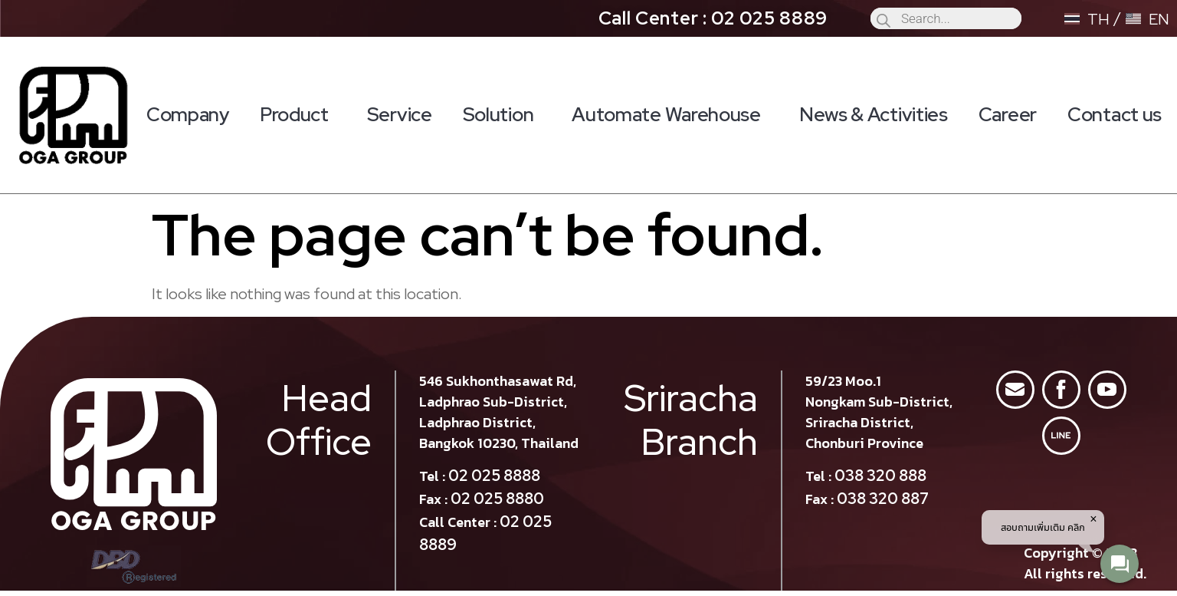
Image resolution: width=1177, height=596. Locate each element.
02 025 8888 (494, 476)
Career (1008, 114)
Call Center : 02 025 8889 (713, 18)
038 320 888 (880, 476)
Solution (502, 114)
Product (298, 114)
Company (187, 114)
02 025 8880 (497, 499)
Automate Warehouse (670, 114)
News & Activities (873, 114)
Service (399, 114)
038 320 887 (883, 499)
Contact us (1114, 114)
